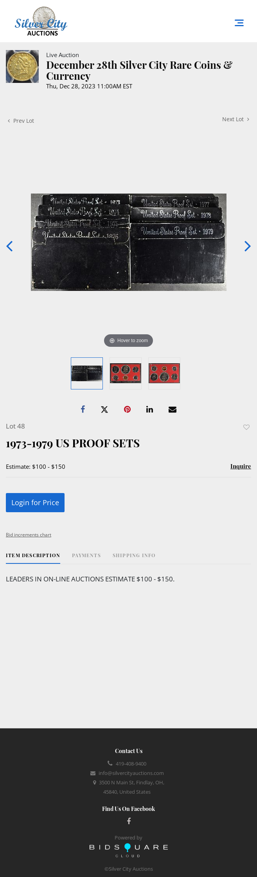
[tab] (33, 558)
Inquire (240, 466)
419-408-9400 (131, 763)
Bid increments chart (28, 534)
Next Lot (235, 119)
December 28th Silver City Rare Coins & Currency (139, 70)
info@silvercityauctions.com (131, 773)
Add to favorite (246, 427)
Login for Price (35, 502)
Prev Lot (21, 120)
